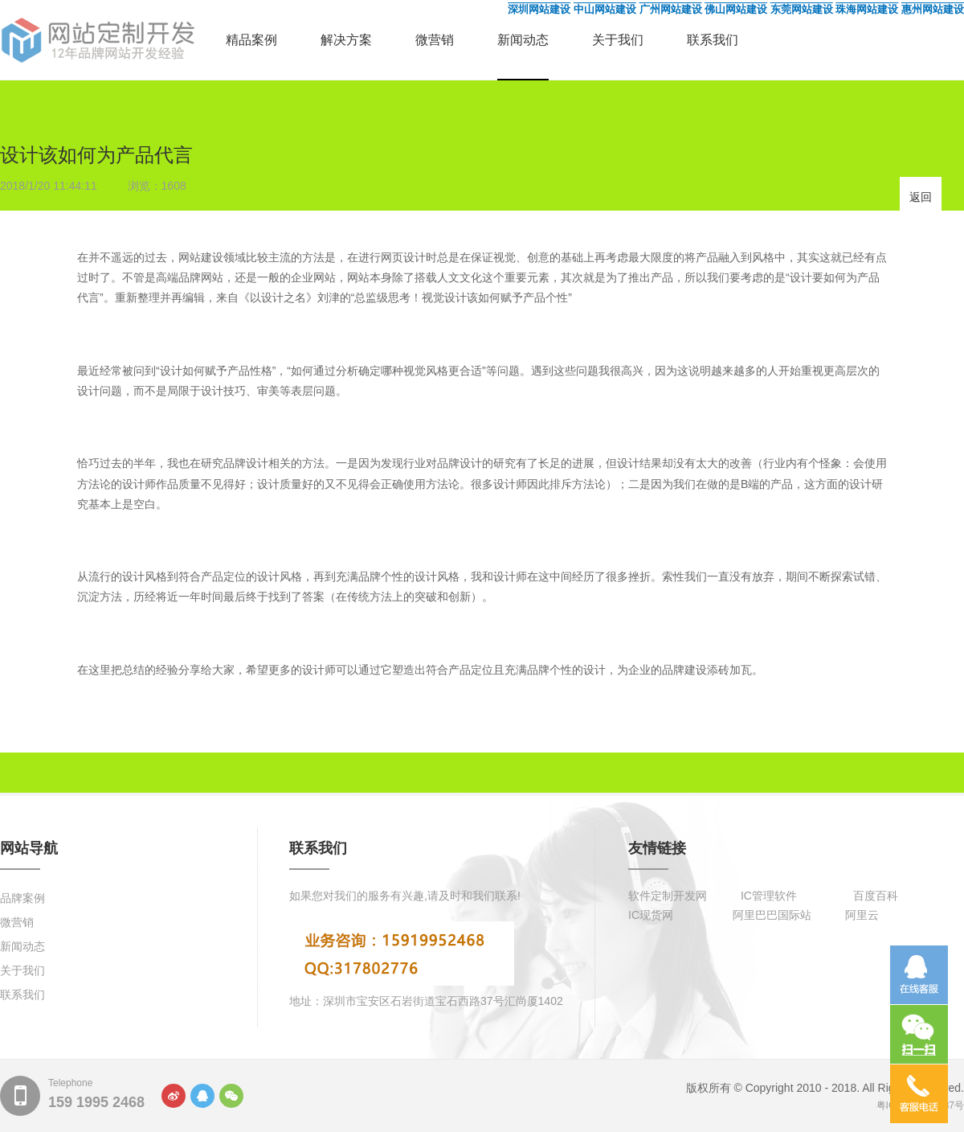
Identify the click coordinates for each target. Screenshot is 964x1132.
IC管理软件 (769, 895)
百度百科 (875, 895)
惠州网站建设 (932, 9)
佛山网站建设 (736, 9)
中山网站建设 (605, 9)
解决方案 (346, 40)
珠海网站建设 (866, 9)
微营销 (434, 40)
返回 (920, 197)
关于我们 (617, 40)
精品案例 (251, 40)
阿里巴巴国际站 (772, 914)
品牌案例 (22, 898)
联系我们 (712, 40)
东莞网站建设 (801, 9)
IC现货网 (650, 914)
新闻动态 (523, 40)
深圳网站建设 (539, 9)
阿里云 (862, 914)
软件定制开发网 (667, 895)
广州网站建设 (670, 9)
